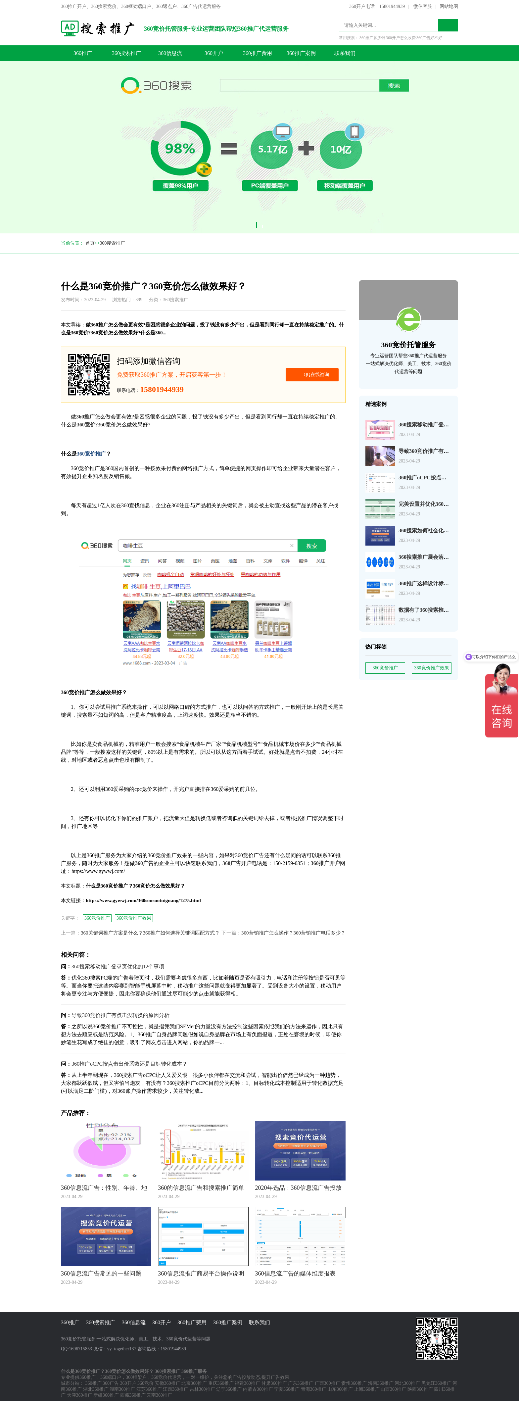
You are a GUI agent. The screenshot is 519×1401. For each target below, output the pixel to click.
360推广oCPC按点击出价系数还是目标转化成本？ (129, 1063)
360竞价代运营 (166, 1376)
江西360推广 (175, 1388)
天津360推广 (79, 1394)
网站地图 (449, 5)
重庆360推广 (221, 1382)
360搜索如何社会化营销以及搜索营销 (442, 530)
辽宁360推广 (229, 1388)
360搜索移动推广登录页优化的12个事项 (445, 424)
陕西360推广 (420, 1388)
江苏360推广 (149, 1388)
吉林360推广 (202, 1388)
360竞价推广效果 (431, 667)
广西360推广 (327, 1382)
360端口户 (110, 1376)
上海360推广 (367, 1388)
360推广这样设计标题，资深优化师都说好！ (450, 583)
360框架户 (136, 1376)
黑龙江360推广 (436, 1382)
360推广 (82, 52)
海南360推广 (381, 1382)
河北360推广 (407, 1382)
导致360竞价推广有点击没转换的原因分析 (447, 450)
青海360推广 (313, 1388)
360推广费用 (257, 52)
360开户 (214, 52)
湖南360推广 (122, 1388)
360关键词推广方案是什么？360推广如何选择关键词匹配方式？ (150, 932)
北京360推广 (194, 1382)
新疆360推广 (106, 1394)
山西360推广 (393, 1388)
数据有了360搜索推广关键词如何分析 (442, 609)
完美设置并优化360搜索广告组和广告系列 (447, 503)
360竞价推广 (385, 667)
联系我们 (344, 52)
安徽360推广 (167, 1382)
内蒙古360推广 (258, 1388)
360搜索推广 (126, 52)
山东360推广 (340, 1388)
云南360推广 (159, 1394)
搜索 (448, 24)
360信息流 (170, 52)
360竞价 (145, 1382)
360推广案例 (301, 52)
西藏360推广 (133, 1394)
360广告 (111, 1382)
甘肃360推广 (274, 1382)
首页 (90, 242)
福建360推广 (247, 1382)
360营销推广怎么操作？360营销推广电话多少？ (293, 932)
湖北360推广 (96, 1388)
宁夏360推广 (287, 1388)
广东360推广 (300, 1382)
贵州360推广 (354, 1382)
